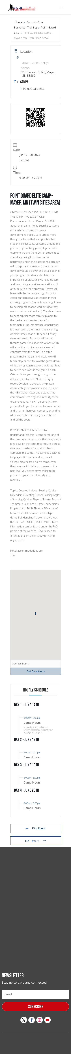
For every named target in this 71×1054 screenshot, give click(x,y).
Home (19, 22)
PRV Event (35, 828)
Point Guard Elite (32, 89)
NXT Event (35, 841)
